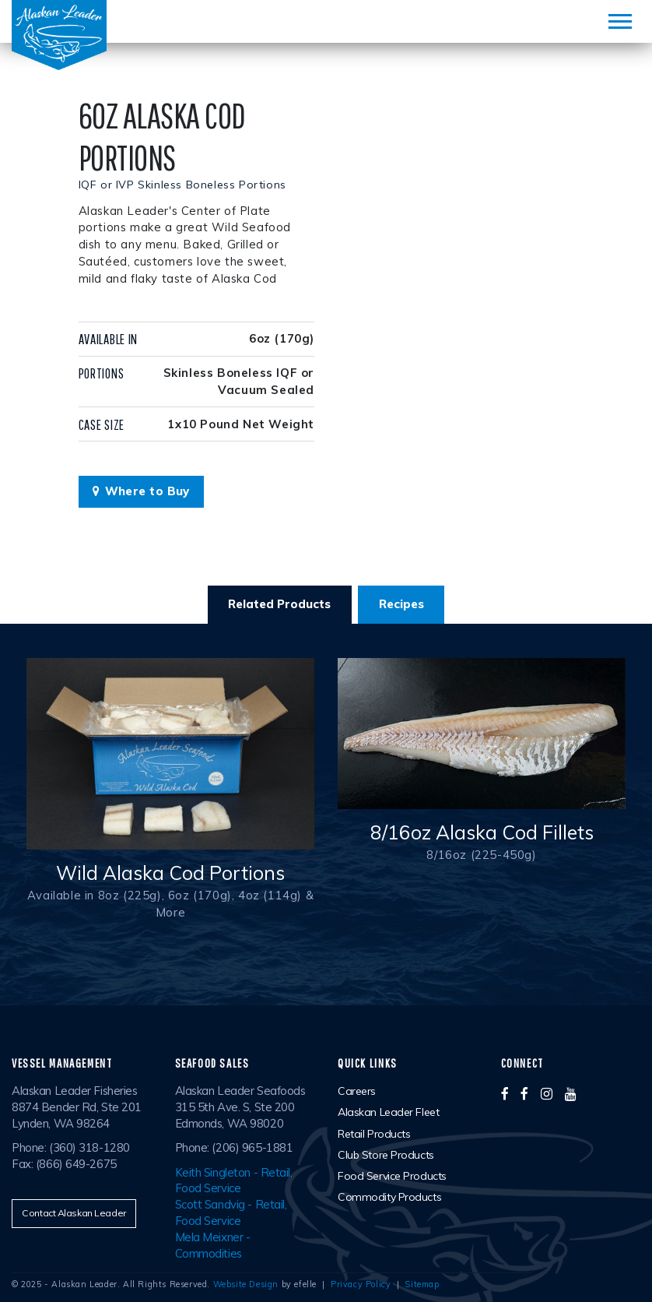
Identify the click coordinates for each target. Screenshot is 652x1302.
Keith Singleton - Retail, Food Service (234, 1180)
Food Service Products (392, 1176)
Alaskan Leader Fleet (388, 1112)
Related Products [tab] (279, 603)
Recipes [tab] (401, 603)
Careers (357, 1091)
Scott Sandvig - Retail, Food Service (231, 1212)
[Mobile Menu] (620, 21)
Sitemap (422, 1284)
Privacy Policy (361, 1284)
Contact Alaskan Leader (73, 1213)
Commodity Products (389, 1197)
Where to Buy (141, 491)
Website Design (246, 1284)
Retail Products (374, 1134)
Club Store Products (386, 1155)
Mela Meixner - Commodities (213, 1245)
